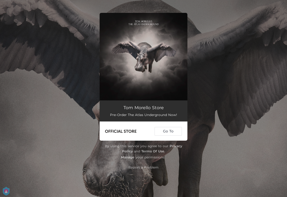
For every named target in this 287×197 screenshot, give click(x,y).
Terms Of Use (152, 151)
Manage (127, 157)
